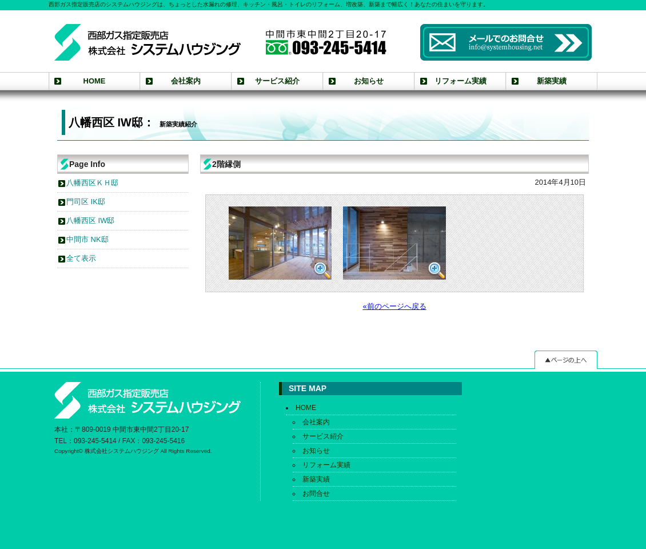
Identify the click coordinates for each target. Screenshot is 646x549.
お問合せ (316, 494)
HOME (94, 81)
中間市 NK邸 (87, 239)
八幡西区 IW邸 (90, 220)
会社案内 (186, 81)
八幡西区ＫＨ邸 (92, 182)
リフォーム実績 (460, 81)
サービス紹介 (277, 81)
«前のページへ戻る (394, 306)
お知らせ (369, 81)
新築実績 (552, 81)
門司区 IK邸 (85, 201)
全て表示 (81, 258)
